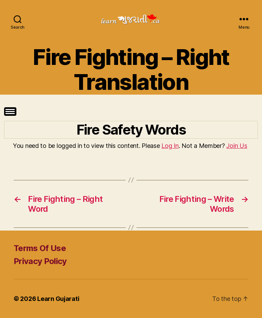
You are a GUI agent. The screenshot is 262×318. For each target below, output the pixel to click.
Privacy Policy (40, 261)
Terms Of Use (40, 248)
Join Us (236, 145)
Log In (169, 145)
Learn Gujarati (58, 298)
